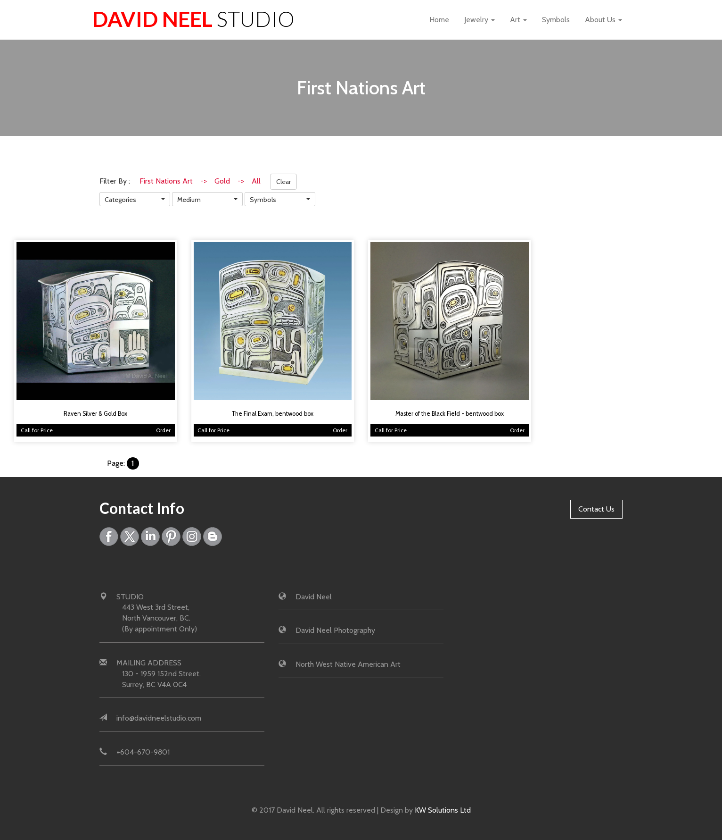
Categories (120, 199)
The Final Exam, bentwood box (272, 413)
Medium (189, 199)
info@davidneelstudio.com (158, 718)
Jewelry (479, 19)
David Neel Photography (335, 630)
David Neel (193, 19)
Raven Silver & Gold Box (95, 413)
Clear (283, 181)
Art (518, 19)
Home (439, 19)
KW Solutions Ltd (443, 810)
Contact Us (596, 508)
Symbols (556, 19)
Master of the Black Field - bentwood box (449, 413)
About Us (603, 19)
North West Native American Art (348, 664)
